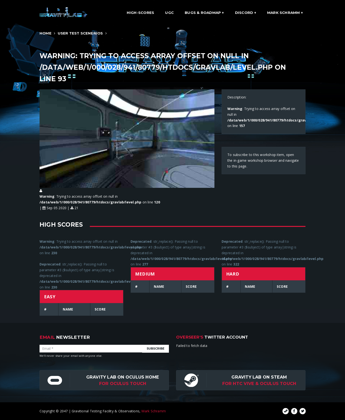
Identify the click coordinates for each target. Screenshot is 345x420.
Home (46, 33)
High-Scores (140, 12)
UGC (169, 12)
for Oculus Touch (122, 383)
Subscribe (155, 348)
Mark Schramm (284, 12)
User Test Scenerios (80, 33)
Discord (244, 12)
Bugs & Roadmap (203, 12)
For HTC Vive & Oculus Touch (259, 383)
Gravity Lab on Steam (259, 377)
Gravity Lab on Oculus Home (122, 377)
